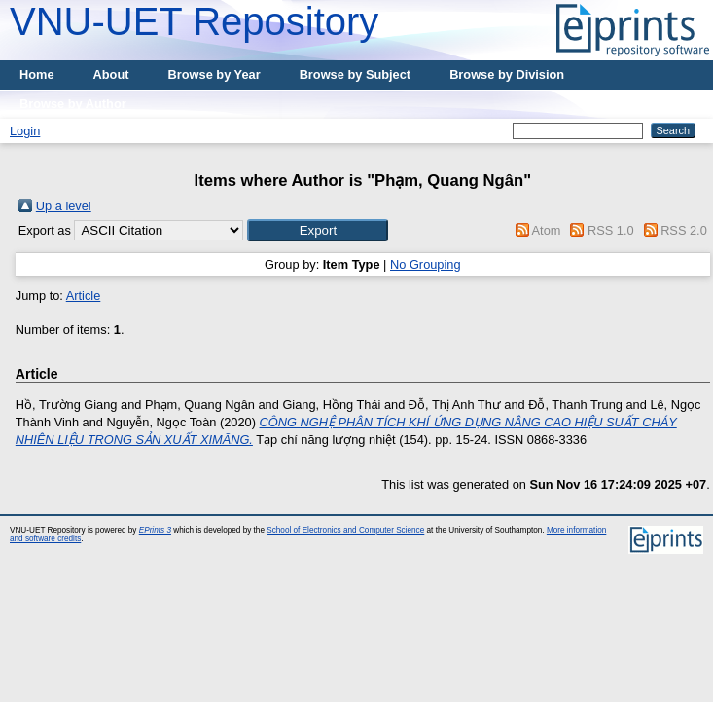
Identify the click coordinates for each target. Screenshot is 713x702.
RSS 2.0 (683, 230)
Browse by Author (72, 103)
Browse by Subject (355, 74)
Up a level (63, 206)
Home (36, 74)
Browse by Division (506, 74)
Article (83, 295)
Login (25, 131)
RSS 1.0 (611, 230)
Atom (546, 230)
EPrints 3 (155, 530)
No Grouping (425, 264)
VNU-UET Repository (194, 21)
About (111, 74)
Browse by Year (214, 74)
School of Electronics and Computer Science (345, 530)
